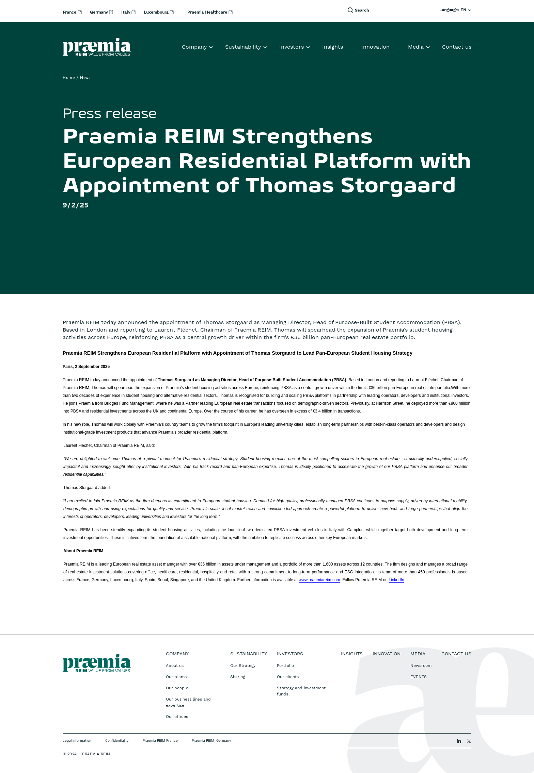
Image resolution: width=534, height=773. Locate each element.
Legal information (77, 740)
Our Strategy (242, 665)
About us (175, 665)
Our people (177, 688)
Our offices (177, 716)
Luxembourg (157, 12)
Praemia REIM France (160, 740)
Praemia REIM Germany (211, 740)
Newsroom (420, 665)
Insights (332, 47)
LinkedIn (396, 579)
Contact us (456, 47)
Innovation (375, 47)
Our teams (176, 676)
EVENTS (418, 676)
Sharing (237, 676)
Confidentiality (117, 740)
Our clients (288, 676)
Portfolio (285, 665)
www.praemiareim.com (319, 579)
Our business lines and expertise (188, 702)
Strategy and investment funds (301, 691)
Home (69, 78)
